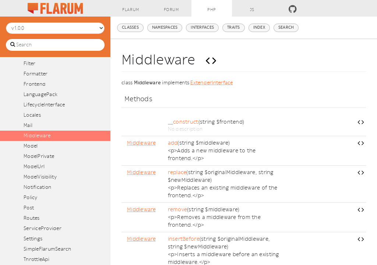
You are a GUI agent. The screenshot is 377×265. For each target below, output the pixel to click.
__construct (183, 122)
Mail (28, 125)
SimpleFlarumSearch (47, 249)
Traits (233, 27)
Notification (37, 187)
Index (259, 27)
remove (177, 209)
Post (29, 208)
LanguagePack (40, 94)
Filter (30, 63)
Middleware (37, 135)
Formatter (35, 74)
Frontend (35, 84)
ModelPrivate (39, 156)
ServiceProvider (42, 228)
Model (31, 146)
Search (286, 27)
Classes (130, 27)
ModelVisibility (40, 177)
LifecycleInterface (44, 104)
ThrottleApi (36, 259)
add (173, 143)
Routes (32, 218)
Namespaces (165, 27)
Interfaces (202, 27)
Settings (33, 238)
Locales (32, 115)
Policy (31, 197)
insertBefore (184, 239)
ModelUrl (34, 166)
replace (177, 172)
